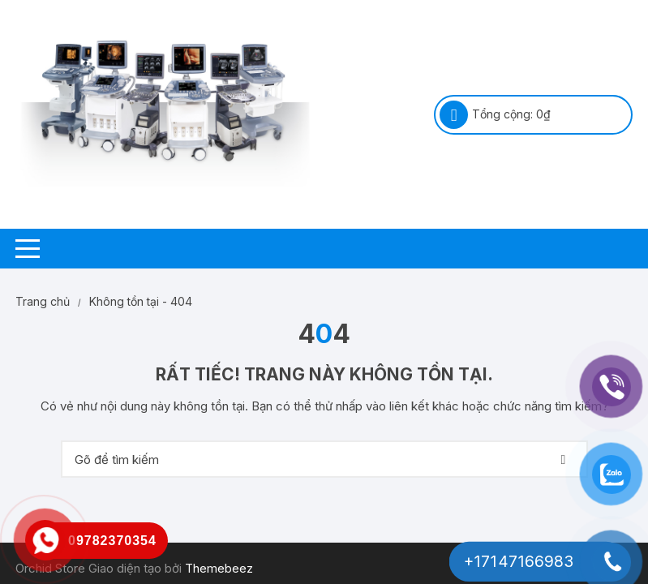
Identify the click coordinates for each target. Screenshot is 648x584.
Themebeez (219, 568)
